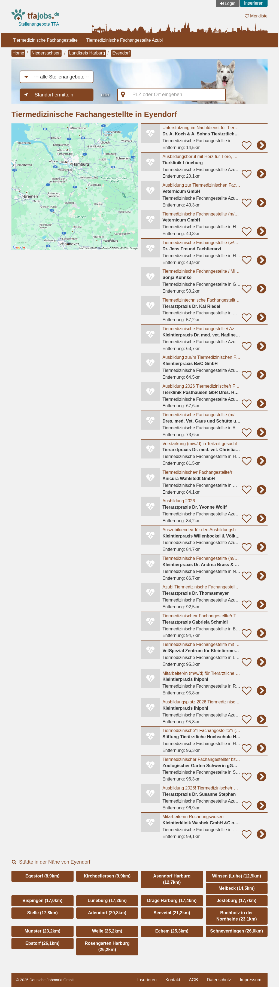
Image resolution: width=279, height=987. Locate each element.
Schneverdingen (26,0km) (236, 931)
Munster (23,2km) (42, 931)
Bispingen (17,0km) (42, 900)
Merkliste (256, 16)
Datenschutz (219, 979)
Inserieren (253, 3)
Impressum (250, 979)
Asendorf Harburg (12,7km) (171, 879)
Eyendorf (121, 53)
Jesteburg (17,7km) (236, 900)
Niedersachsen (46, 53)
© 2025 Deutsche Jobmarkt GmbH (45, 980)
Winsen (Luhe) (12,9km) (236, 876)
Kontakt (172, 979)
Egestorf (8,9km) (42, 876)
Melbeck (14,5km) (237, 888)
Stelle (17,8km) (42, 912)
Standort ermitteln (54, 95)
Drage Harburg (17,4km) (171, 900)
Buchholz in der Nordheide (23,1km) (236, 915)
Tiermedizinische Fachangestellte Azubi (124, 40)
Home (18, 53)
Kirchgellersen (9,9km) (107, 876)
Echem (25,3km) (172, 931)
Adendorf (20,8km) (107, 912)
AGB (193, 979)
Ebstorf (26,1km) (42, 943)
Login (230, 3)
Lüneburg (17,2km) (107, 900)
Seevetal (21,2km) (172, 912)
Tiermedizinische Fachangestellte (45, 40)
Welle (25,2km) (107, 931)
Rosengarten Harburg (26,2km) (107, 946)
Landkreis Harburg (87, 53)
